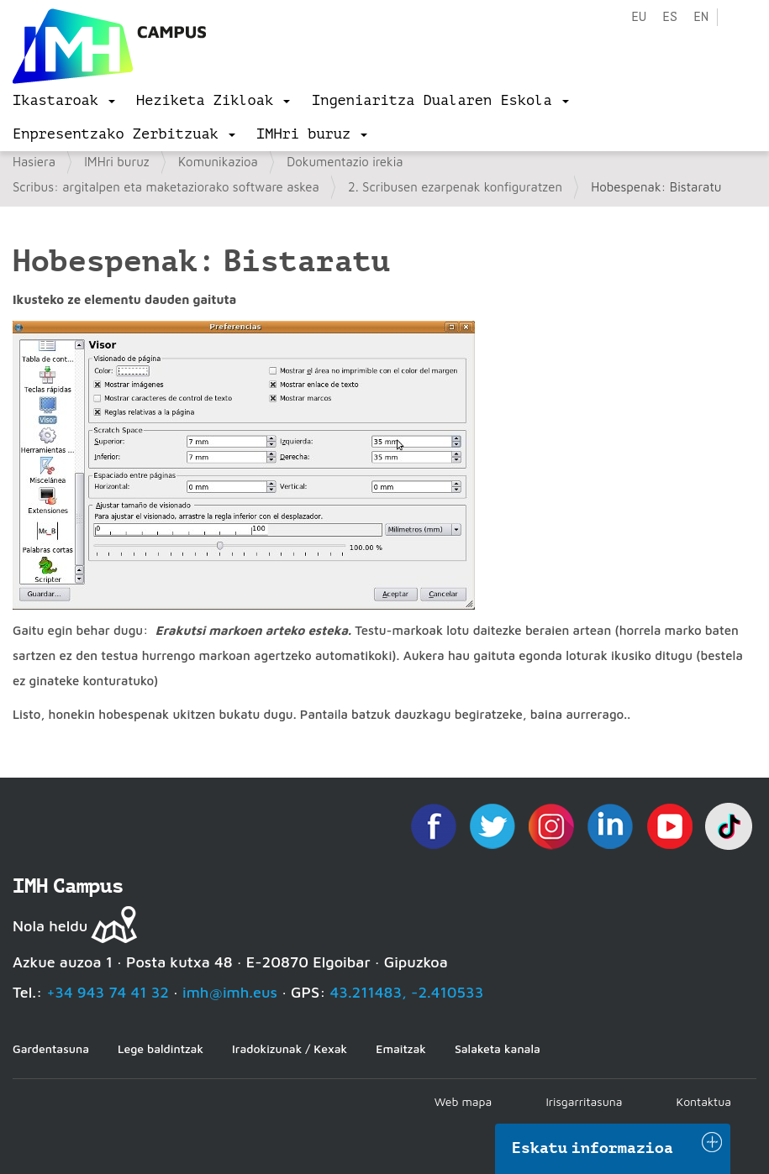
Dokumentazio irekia (345, 162)
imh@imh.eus (229, 992)
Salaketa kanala (497, 1048)
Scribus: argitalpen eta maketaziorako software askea (166, 187)
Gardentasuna (51, 1048)
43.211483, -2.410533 (407, 992)
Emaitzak (401, 1048)
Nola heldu (50, 926)
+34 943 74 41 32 (107, 992)
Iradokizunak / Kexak (289, 1048)
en (700, 17)
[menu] (64, 101)
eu (638, 17)
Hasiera (34, 162)
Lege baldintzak (160, 1048)
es (669, 17)
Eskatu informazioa (592, 1148)
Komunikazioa (218, 162)
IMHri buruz (116, 162)
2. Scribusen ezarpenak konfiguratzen (455, 187)
